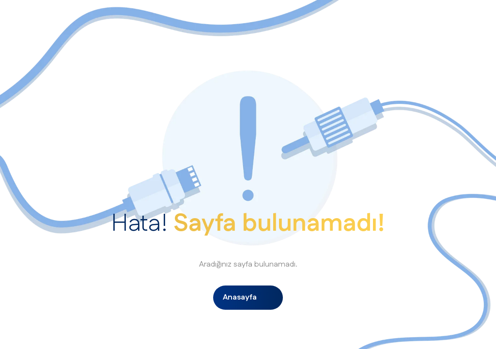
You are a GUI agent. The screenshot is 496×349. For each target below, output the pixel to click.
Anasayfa (240, 297)
